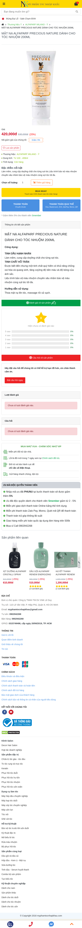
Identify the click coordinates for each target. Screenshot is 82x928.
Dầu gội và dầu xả (10, 856)
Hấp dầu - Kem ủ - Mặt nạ (14, 860)
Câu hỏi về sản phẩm (41, 358)
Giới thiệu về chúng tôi (12, 644)
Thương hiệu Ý (15, 24)
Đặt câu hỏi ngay (15, 380)
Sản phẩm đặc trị (10, 754)
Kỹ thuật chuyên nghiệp (13, 883)
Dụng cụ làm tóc (10, 791)
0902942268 (15, 614)
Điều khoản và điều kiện (13, 676)
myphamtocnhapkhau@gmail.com (25, 609)
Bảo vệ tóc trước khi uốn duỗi (15, 828)
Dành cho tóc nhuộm (11, 902)
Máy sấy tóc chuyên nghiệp (14, 805)
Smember (36, 215)
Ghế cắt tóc (7, 819)
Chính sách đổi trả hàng (13, 690)
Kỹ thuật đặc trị (9, 833)
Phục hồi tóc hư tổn (11, 778)
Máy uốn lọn (7, 810)
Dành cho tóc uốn (10, 906)
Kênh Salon (7, 741)
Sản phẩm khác (9, 893)
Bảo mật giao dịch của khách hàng (18, 695)
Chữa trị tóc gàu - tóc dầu (13, 759)
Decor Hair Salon (9, 745)
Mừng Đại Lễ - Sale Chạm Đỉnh (19, 18)
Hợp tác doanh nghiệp (12, 750)
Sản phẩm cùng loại (12, 851)
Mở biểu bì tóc (8, 837)
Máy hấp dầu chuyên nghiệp (15, 796)
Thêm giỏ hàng (41, 182)
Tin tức (5, 649)
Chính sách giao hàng (12, 681)
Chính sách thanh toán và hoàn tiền (18, 685)
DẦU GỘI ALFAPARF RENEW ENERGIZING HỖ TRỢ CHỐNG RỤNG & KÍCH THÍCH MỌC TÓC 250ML (40, 573)
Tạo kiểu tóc (7, 879)
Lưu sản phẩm (11, 148)
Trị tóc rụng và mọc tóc (12, 764)
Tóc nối (5, 814)
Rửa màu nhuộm (9, 842)
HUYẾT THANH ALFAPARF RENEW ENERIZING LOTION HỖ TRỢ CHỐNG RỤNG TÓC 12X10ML (66, 573)
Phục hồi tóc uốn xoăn (12, 787)
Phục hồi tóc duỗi (10, 773)
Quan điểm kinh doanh (12, 639)
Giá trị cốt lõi (7, 635)
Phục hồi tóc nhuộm (11, 782)
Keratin (5, 768)
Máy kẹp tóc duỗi (9, 801)
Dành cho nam (8, 888)
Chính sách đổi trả (50, 458)
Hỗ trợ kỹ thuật (9, 824)
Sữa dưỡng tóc (8, 865)
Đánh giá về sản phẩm (41, 302)
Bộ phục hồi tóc (9, 847)
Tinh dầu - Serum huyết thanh (15, 870)
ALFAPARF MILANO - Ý (36, 24)
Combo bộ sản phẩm (11, 874)
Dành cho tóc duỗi (10, 897)
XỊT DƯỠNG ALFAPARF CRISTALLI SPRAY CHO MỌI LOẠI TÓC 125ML (14, 573)
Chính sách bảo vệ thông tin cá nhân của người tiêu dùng (29, 699)
